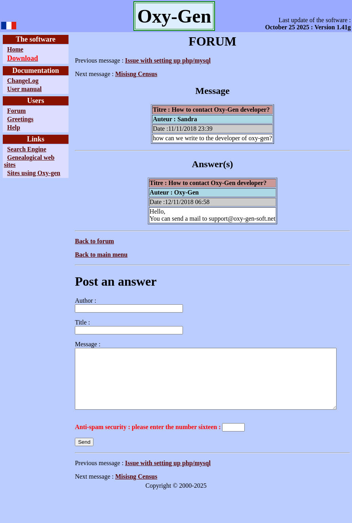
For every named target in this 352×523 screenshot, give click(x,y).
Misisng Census (118, 74)
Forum (16, 110)
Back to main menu (83, 254)
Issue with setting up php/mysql (149, 60)
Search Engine (26, 149)
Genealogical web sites (23, 161)
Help (13, 127)
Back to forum (76, 241)
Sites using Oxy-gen (20, 176)
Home (15, 49)
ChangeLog (22, 80)
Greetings (20, 119)
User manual (24, 89)
